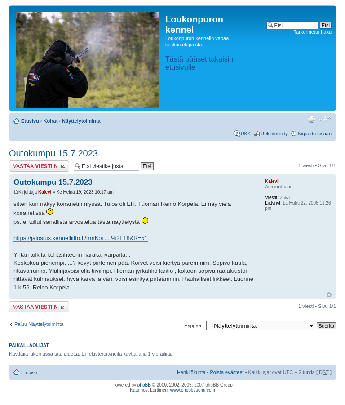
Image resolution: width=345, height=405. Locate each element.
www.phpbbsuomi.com (192, 389)
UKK (246, 133)
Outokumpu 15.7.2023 (53, 153)
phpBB (144, 385)
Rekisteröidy (274, 133)
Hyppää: (193, 325)
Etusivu (30, 121)
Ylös (329, 294)
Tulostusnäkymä (311, 119)
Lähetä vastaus (39, 166)
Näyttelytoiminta (81, 121)
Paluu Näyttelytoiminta (38, 324)
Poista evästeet (226, 372)
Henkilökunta (191, 372)
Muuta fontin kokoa (325, 119)
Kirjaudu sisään (315, 133)
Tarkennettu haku (313, 32)
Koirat (51, 121)
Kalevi (44, 192)
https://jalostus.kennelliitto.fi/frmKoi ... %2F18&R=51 (80, 238)
